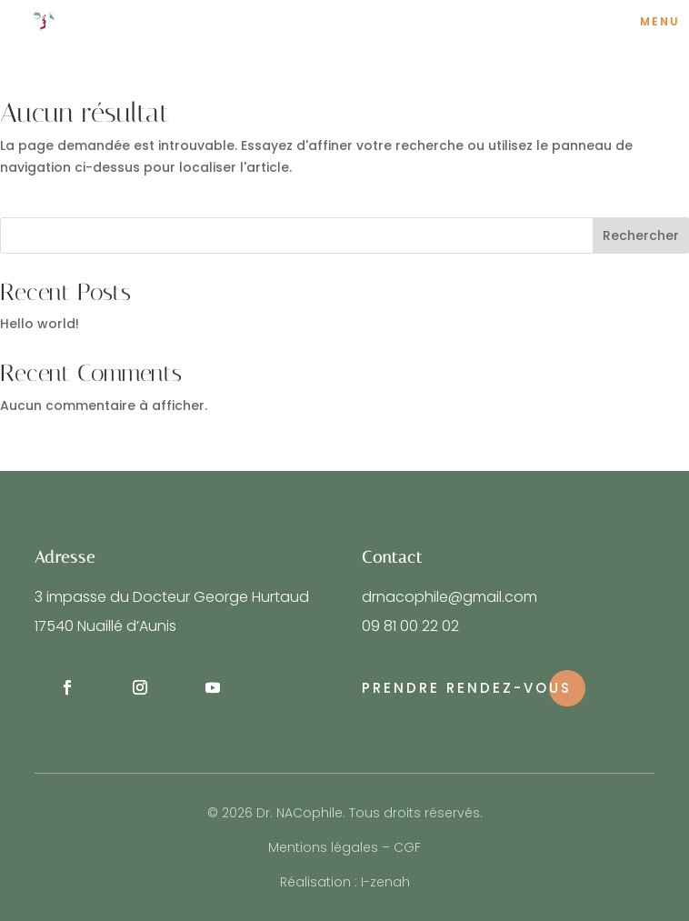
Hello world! (39, 324)
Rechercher (641, 235)
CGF (407, 847)
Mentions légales (323, 847)
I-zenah (385, 882)
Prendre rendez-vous (467, 687)
